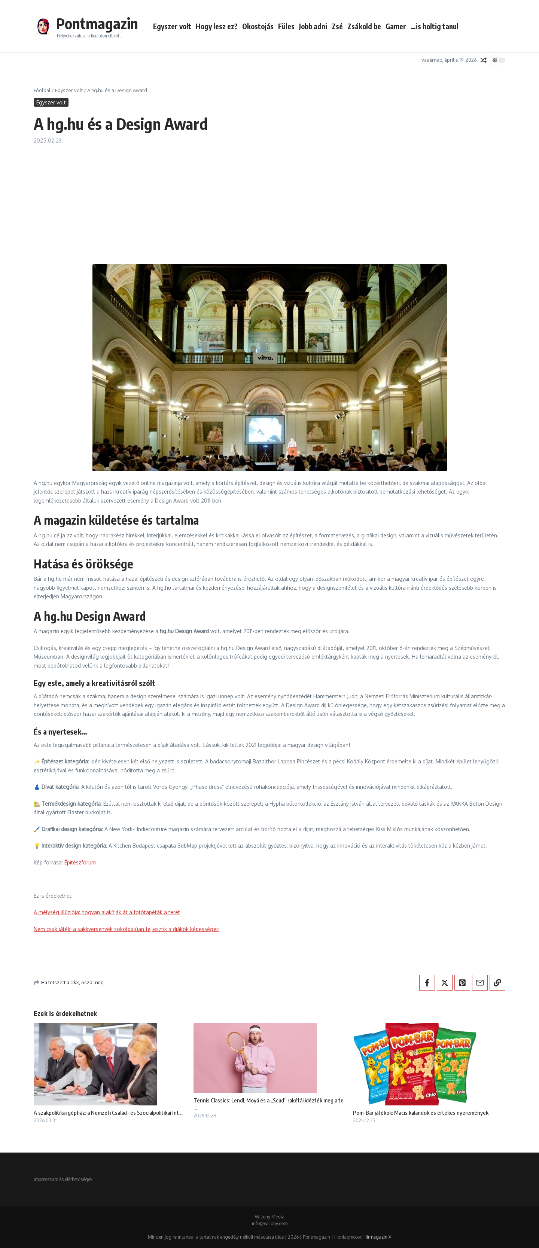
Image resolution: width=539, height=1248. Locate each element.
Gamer (396, 26)
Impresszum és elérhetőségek (63, 1179)
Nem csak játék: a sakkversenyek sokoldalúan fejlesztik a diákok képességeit (126, 929)
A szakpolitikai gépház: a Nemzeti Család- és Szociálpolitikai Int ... (108, 1112)
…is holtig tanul (435, 26)
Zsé (337, 26)
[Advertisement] (269, 200)
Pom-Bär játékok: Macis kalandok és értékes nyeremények (420, 1112)
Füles (286, 26)
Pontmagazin (97, 23)
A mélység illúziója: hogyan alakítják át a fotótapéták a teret (107, 912)
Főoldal (42, 90)
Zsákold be (364, 26)
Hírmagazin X (377, 1237)
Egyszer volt (172, 26)
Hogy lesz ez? (217, 26)
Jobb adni (313, 26)
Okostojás (258, 26)
